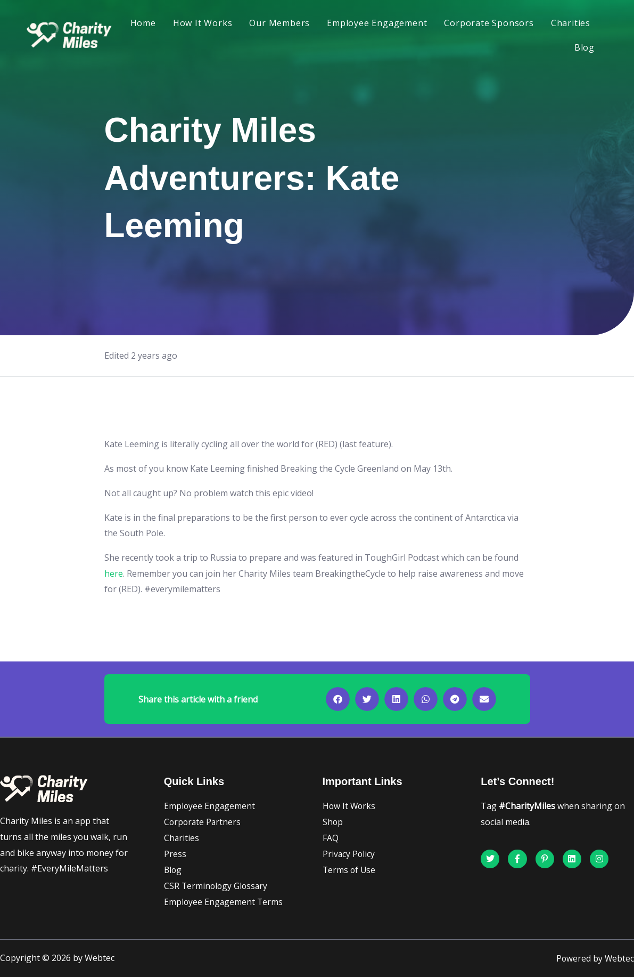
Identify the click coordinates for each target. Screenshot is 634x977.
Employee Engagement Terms (224, 902)
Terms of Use (350, 870)
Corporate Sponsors (488, 23)
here (113, 573)
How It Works (203, 23)
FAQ (331, 838)
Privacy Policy (349, 854)
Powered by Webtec (594, 958)
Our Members (279, 23)
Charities (570, 23)
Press (175, 854)
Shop (333, 822)
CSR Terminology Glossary (217, 886)
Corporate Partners (203, 822)
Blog (584, 47)
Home (143, 23)
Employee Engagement (377, 23)
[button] (338, 699)
